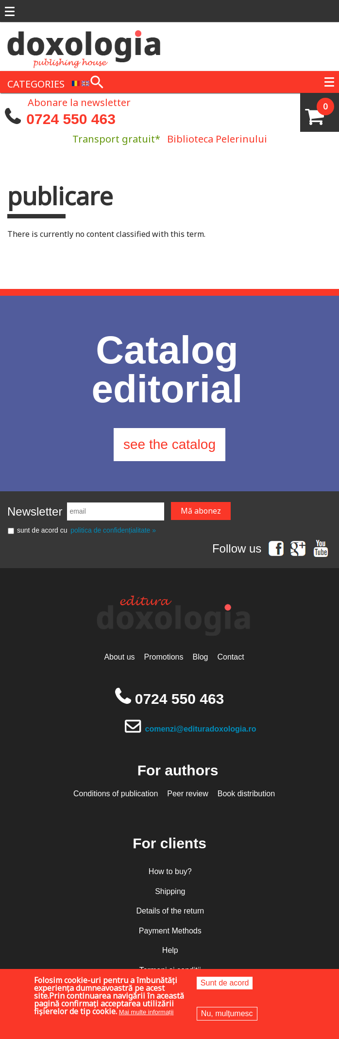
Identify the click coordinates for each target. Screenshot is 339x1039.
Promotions (164, 657)
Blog (200, 657)
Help (170, 950)
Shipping (170, 891)
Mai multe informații (146, 1012)
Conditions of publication (115, 793)
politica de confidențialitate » (113, 530)
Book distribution (246, 793)
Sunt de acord (225, 983)
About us (119, 657)
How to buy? (170, 871)
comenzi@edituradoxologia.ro (200, 729)
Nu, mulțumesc (227, 1013)
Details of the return (170, 911)
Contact (230, 657)
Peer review (187, 793)
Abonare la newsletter (79, 101)
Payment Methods (170, 931)
